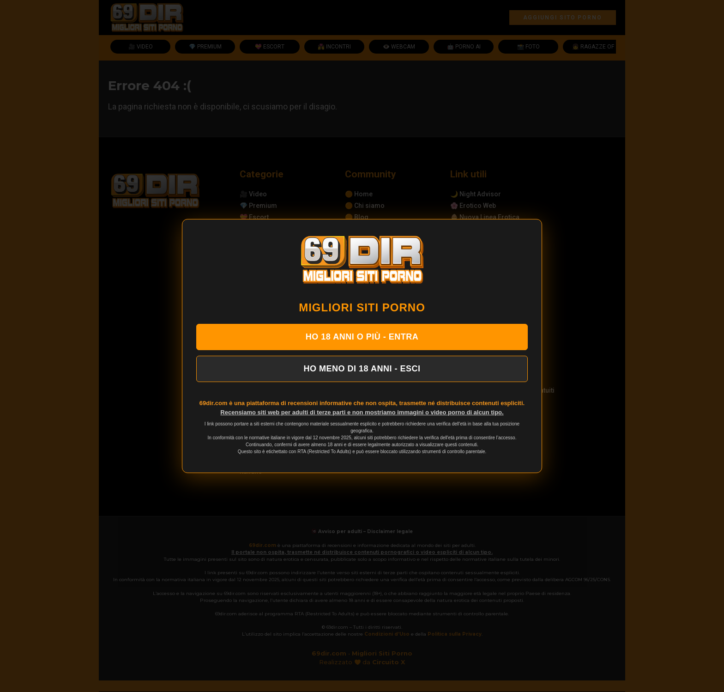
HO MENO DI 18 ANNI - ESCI (362, 368)
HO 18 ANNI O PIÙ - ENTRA (362, 336)
